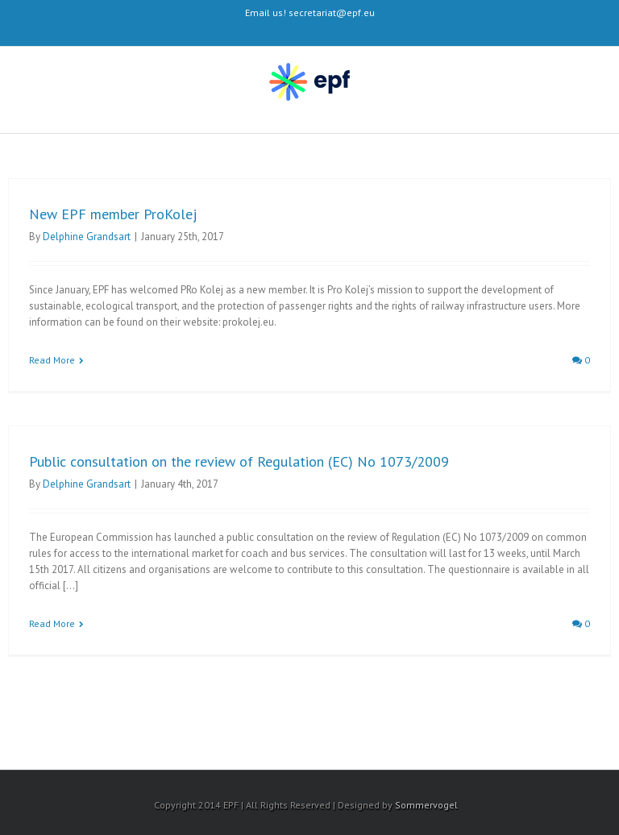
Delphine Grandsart (87, 236)
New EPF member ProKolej (113, 214)
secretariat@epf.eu (332, 12)
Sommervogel (426, 805)
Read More (52, 360)
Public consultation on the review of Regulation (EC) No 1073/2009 (239, 461)
